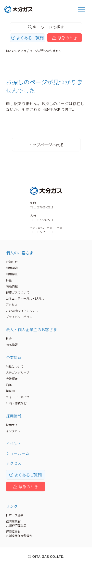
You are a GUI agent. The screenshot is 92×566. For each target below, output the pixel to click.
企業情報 (14, 357)
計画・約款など (16, 403)
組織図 (10, 391)
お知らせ (12, 262)
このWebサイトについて (22, 310)
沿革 (9, 385)
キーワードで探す (46, 27)
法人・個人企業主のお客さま (31, 329)
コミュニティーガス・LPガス (25, 298)
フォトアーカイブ (17, 397)
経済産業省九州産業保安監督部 (19, 533)
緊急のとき (64, 38)
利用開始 (12, 268)
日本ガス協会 (15, 515)
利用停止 (12, 274)
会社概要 (12, 378)
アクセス (11, 304)
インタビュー (15, 431)
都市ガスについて (17, 292)
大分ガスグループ (17, 372)
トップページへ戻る (46, 144)
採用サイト (13, 425)
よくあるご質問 (27, 38)
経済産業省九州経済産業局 (16, 523)
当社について (15, 366)
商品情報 (12, 286)
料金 (9, 280)
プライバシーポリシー (20, 317)
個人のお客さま (16, 50)
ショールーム (17, 453)
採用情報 (14, 416)
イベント (14, 443)
